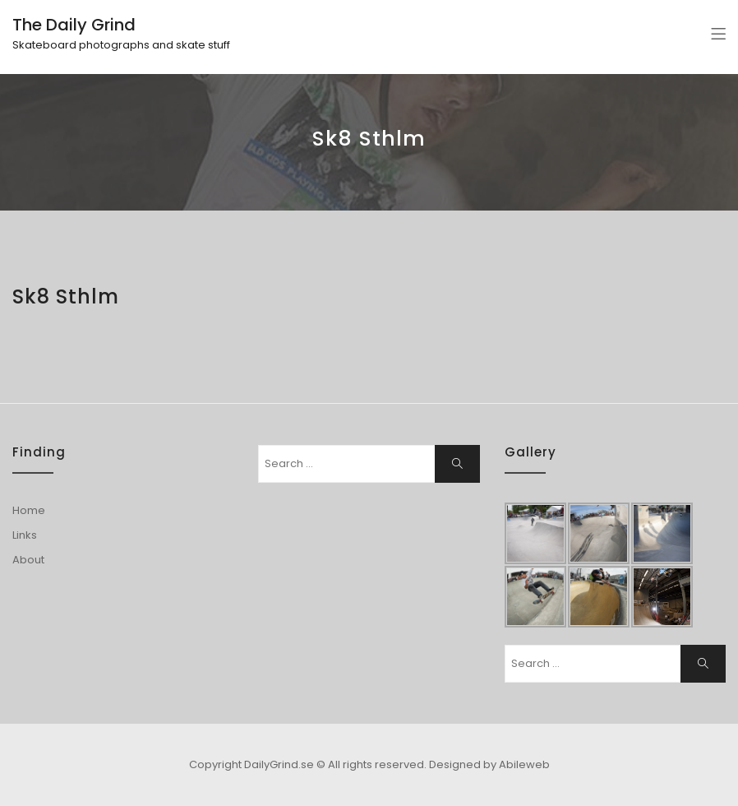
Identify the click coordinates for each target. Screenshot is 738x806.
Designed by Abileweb (489, 764)
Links (24, 535)
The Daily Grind (74, 24)
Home (28, 510)
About (28, 559)
